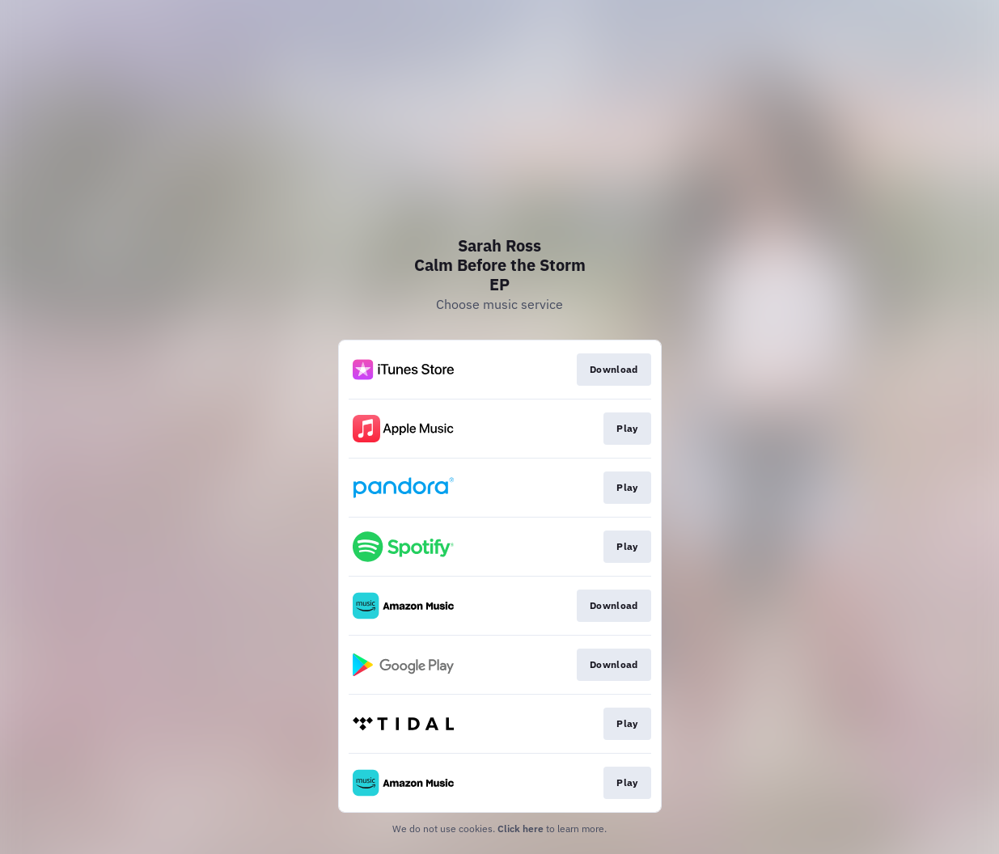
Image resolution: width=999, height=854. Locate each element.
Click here (520, 828)
